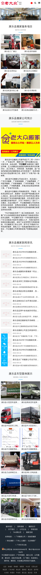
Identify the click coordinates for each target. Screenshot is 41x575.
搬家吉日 (32, 526)
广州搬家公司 (20, 536)
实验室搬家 (32, 536)
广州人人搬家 (21, 541)
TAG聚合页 (17, 532)
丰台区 (28, 566)
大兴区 (6, 572)
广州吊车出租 (22, 545)
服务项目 (9, 526)
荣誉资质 (34, 529)
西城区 (16, 566)
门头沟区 (12, 569)
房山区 (18, 569)
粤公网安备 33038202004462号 (14, 549)
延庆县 (30, 572)
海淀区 (5, 569)
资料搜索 (20, 526)
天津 (35, 572)
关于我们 (11, 529)
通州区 (24, 569)
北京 (4, 566)
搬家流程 (29, 532)
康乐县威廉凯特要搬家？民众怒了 (27, 271)
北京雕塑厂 (32, 541)
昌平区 (36, 569)
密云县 (24, 572)
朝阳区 (22, 566)
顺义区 (30, 569)
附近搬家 (10, 541)
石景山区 (34, 566)
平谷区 (18, 572)
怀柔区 (12, 572)
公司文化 (23, 529)
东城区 (10, 566)
